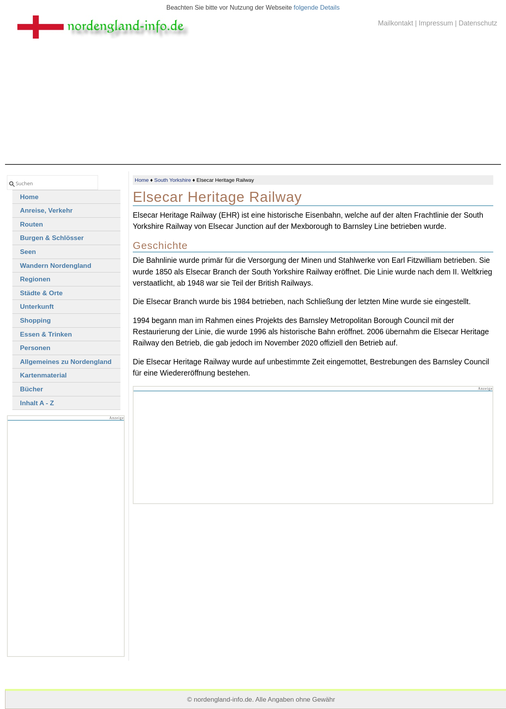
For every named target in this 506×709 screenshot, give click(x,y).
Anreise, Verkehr (46, 210)
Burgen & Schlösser (52, 238)
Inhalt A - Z (37, 403)
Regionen (35, 279)
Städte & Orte (41, 293)
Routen (31, 224)
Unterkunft (37, 306)
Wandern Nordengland (55, 265)
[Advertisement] (253, 106)
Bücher (31, 389)
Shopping (35, 320)
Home (142, 180)
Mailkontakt (395, 23)
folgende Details (317, 7)
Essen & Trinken (46, 334)
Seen (28, 252)
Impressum (436, 23)
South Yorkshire (172, 180)
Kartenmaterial (43, 375)
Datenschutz (478, 23)
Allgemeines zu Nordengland (66, 361)
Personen (35, 348)
